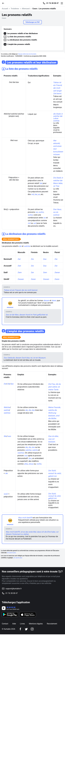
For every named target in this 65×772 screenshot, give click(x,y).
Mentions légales (36, 624)
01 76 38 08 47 (52, 3)
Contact (5, 624)
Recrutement (52, 624)
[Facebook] (20, 629)
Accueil (5, 8)
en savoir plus (11, 552)
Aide (14, 624)
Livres (22, 624)
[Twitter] (26, 629)
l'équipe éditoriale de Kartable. (27, 54)
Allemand (26, 8)
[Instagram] (32, 629)
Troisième (15, 8)
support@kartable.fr (14, 589)
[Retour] (4, 3)
